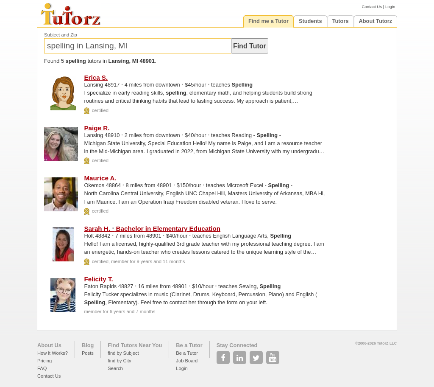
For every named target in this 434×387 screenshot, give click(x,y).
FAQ (42, 368)
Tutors (340, 21)
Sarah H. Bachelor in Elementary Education (152, 228)
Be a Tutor (189, 345)
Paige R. (96, 128)
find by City (119, 360)
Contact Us (372, 6)
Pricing (44, 360)
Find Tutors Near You (135, 345)
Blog (88, 345)
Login (390, 6)
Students (310, 21)
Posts (88, 353)
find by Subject (123, 353)
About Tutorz (375, 21)
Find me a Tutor (268, 21)
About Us (49, 345)
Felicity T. (98, 279)
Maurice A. (100, 178)
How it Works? (52, 353)
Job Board (187, 360)
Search (115, 368)
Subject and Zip (60, 34)
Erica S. (96, 77)
